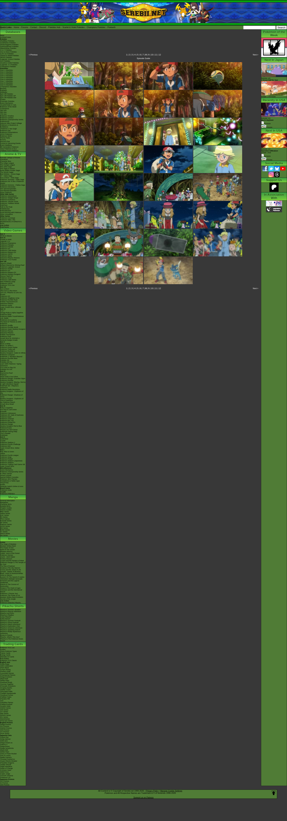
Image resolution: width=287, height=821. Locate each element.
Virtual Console (5, 475)
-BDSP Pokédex (6, 57)
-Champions (4, 109)
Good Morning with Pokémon (10, 212)
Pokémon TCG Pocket (8, 260)
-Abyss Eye (4, 737)
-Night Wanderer (6, 766)
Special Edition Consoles (9, 477)
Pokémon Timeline (7, 116)
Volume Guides (5, 510)
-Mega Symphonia (7, 748)
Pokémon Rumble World (9, 327)
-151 (1, 701)
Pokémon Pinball (6, 459)
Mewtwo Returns (6, 551)
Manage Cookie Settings (171, 791)
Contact (33, 27)
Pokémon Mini (5, 446)
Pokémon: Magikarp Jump (9, 298)
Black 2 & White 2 (6, 346)
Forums (24, 27)
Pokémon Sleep (6, 256)
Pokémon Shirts (6, 136)
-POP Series (4, 734)
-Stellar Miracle (5, 765)
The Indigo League (7, 163)
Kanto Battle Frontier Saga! (10, 170)
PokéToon (4, 205)
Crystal (2, 441)
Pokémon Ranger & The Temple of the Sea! (12, 563)
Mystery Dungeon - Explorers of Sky (11, 392)
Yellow (2, 453)
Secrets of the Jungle (8, 599)
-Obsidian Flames (6, 702)
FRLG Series (5, 519)
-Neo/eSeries (5, 719)
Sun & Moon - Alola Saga (9, 178)
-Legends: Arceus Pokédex (10, 59)
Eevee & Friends (6, 635)
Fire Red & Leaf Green (8, 409)
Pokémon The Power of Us (10, 595)
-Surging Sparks (6, 688)
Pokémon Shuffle (6, 325)
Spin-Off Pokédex (6, 94)
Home (16, 27)
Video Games (13, 230)
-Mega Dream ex (6, 743)
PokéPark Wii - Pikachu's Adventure (9, 387)
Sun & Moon (4, 289)
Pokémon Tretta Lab (7, 349)
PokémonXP (4, 121)
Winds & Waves (6, 236)
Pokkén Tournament (7, 335)
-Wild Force (4, 772)
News (2, 35)
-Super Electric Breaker (8, 761)
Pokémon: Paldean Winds (9, 203)
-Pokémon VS (5, 777)
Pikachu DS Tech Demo (9, 430)
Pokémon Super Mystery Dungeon (12, 329)
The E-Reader (5, 433)
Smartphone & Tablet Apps (10, 481)
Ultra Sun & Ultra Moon (8, 291)
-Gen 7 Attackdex (6, 81)
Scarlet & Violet (5, 239)
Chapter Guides (6, 508)
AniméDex (4, 159)
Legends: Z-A (5, 241)
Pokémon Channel (7, 419)
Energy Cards (5, 655)
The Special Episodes (8, 189)
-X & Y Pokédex (6, 50)
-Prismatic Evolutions (8, 686)
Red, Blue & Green (7, 452)
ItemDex (3, 88)
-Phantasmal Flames (7, 675)
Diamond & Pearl (6, 373)
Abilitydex (3, 92)
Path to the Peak (6, 207)
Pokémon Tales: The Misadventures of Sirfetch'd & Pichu (11, 221)
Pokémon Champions (8, 243)
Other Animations (6, 214)
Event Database (6, 145)
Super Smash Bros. (7, 466)
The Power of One (7, 548)
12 (160, 55)
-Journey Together (6, 684)
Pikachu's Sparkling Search (10, 630)
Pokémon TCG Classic (8, 660)
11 (156, 55)
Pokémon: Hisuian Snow (9, 201)
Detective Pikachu (6, 303)
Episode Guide (143, 58)
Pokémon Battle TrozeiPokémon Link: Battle (12, 317)
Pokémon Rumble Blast (8, 358)
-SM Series (4, 710)
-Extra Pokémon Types (8, 651)
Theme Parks (5, 138)
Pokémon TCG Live (7, 285)
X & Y (2, 311)
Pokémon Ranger (6, 424)
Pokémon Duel (5, 336)
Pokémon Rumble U (7, 351)
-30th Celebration (6, 666)
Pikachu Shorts (13, 606)
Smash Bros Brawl (7, 404)
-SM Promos (4, 730)
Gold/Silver (4, 439)
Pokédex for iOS (6, 369)
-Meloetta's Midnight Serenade (11, 579)
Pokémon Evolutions (7, 200)
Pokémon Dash (6, 417)
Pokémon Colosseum (8, 413)
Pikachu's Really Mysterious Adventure (10, 632)
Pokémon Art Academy (8, 320)
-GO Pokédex (5, 61)
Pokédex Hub (54, 27)
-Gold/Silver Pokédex (8, 43)
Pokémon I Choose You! (9, 593)
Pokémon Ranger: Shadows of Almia (11, 396)
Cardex (2, 99)
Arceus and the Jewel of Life (10, 570)
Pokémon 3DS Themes (8, 479)
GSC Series (4, 515)
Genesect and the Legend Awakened (9, 581)
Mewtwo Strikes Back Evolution (11, 597)
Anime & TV (13, 154)
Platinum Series (6, 524)
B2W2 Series (5, 530)
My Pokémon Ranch (7, 402)
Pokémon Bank (5, 314)
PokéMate (4, 435)
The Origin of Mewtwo (8, 544)
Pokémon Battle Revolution (10, 389)
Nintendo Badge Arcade (9, 340)
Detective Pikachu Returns (10, 258)
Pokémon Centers (6, 118)
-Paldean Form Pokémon (9, 151)
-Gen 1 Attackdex (6, 70)
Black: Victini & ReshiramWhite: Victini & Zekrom (11, 574)
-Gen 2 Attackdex (6, 72)
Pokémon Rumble (6, 380)
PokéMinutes (5, 209)
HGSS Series (5, 526)
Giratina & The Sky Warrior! (10, 568)
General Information (7, 501)
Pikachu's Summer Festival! (10, 621)
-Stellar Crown (5, 690)
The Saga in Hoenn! (7, 169)
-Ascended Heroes (7, 673)
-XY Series (4, 712)
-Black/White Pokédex (8, 48)
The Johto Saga (6, 167)
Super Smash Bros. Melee (9, 448)
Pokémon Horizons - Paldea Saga (12, 185)
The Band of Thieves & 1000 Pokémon (10, 323)
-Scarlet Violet (5, 706)
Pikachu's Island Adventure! (10, 624)
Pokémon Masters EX (8, 252)
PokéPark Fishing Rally (8, 431)
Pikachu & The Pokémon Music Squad (11, 640)
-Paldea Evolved (6, 704)
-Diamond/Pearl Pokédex (9, 46)
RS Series (4, 517)
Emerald (3, 411)
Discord (42, 27)
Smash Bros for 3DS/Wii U (10, 338)
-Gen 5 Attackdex (6, 77)
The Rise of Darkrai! (7, 566)
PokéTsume (4, 227)
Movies (13, 538)
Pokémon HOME (6, 269)
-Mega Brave (5, 746)
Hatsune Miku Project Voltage (11, 123)
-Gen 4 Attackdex (6, 76)
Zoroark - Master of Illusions (10, 572)
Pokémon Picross (6, 331)
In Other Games (6, 473)
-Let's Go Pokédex (7, 54)
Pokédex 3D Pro (6, 362)
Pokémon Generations (8, 196)
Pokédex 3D (4, 360)
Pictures (266, 127)
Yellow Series (5, 513)
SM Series (4, 535)
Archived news (5, 37)
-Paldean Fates (5, 697)
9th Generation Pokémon (9, 147)
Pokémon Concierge (7, 218)
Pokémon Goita (6, 490)
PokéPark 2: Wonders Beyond (11, 356)
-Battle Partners (6, 757)
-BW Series (4, 713)
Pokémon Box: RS (7, 420)
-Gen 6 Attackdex (6, 79)
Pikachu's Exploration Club (10, 626)
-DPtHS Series (5, 715)
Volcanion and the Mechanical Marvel (11, 591)
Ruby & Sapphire (6, 408)
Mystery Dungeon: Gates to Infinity (12, 353)
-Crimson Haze (5, 770)
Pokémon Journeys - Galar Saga (12, 179)
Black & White (5, 344)
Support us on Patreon (143, 797)
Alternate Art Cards (7, 657)
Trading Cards (13, 644)
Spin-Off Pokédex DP (8, 96)
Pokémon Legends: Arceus (10, 267)
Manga (13, 497)
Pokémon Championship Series (11, 119)
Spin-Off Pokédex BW (8, 98)
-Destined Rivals (6, 682)
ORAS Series (5, 533)
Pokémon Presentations (9, 132)
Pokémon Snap (6, 457)
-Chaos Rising (5, 670)
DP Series (4, 523)
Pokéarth (111, 27)
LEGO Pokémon (6, 134)
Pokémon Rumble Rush (9, 300)
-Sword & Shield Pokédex (9, 56)
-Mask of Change (6, 768)
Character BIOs (6, 504)
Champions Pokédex (96, 27)
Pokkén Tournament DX (9, 302)
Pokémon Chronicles (7, 187)
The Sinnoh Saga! (6, 172)
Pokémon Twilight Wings (9, 198)
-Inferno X (4, 744)
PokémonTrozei (6, 428)
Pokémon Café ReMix (8, 250)
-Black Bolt (4, 679)
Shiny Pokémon (6, 192)
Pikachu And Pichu (7, 613)
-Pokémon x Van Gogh (8, 129)
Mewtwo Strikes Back (8, 546)
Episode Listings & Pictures (10, 158)
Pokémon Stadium (7, 463)
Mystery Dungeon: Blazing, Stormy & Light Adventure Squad (13, 383)
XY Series (4, 532)
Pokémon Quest (6, 305)
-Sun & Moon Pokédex (8, 52)
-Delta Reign (4, 664)
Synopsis (266, 156)
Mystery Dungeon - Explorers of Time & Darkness (11, 399)
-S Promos (4, 783)
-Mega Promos (5, 724)
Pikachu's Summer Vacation (10, 610)
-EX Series (4, 717)
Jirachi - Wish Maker (7, 557)
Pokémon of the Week (8, 107)
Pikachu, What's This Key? (10, 637)
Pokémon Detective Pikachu (10, 603)
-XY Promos (4, 732)
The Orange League (7, 165)
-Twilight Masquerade (8, 693)
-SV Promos (4, 726)
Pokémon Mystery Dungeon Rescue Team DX (10, 275)
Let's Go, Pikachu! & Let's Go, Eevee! (11, 293)
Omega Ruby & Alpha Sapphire (11, 313)
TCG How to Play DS (8, 367)
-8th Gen (3, 112)
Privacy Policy (152, 791)
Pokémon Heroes (6, 555)
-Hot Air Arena (5, 755)
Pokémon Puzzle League (9, 455)
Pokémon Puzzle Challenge (10, 444)
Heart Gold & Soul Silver (9, 377)
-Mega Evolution (6, 677)
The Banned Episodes (8, 190)
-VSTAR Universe (6, 776)
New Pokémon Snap (7, 282)
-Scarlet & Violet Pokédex (9, 63)
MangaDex (4, 502)
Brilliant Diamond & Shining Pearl (12, 265)
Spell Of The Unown (7, 550)
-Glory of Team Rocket (8, 754)
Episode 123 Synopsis (267, 121)
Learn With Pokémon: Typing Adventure (10, 365)
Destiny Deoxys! (6, 559)
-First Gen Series (6, 721)
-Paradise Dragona (7, 763)
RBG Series (4, 512)
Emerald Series (6, 521)
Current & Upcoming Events (10, 143)
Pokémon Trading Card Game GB (12, 464)
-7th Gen (3, 114)
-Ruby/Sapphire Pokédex (9, 45)
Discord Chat (5, 141)
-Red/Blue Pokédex (7, 41)
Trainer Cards (5, 653)
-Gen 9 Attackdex (6, 85)
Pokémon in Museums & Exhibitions (9, 126)
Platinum (3, 375)
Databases (13, 31)
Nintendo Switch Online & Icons (11, 486)
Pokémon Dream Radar (9, 347)
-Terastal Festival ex (7, 759)
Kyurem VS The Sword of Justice (12, 577)
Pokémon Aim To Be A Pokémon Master (12, 182)
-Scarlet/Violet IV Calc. (8, 105)
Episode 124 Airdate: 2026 (269, 151)
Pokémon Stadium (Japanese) (11, 461)
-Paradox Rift (5, 699)
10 (152, 55)
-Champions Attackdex (8, 87)
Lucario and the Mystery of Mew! (12, 561)
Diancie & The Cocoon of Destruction (9, 585)
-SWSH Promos (6, 728)
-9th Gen (3, 110)
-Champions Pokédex (8, 66)
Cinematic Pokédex (7, 101)
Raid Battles (4, 659)
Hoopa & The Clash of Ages (10, 588)
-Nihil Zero (4, 741)
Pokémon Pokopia (7, 245)
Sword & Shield (6, 263)
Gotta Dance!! (5, 619)
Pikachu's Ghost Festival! (9, 622)
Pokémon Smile (6, 278)
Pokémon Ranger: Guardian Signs (12, 378)
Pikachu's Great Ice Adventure (11, 628)
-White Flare (4, 680)
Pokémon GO (5, 249)
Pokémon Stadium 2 (7, 442)
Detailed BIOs (5, 506)
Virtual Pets (4, 483)
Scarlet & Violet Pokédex (73, 27)
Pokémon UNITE (6, 254)
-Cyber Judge (5, 774)
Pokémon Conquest (7, 355)
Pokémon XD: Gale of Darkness (12, 415)
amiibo (2, 484)
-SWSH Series (5, 708)
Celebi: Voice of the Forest (10, 553)
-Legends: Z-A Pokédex (8, 65)
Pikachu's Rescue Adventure (10, 611)
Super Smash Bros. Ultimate (10, 307)
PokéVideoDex (5, 211)
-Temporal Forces (6, 695)
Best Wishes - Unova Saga (10, 174)
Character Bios (5, 161)
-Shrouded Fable (6, 691)
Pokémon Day (5, 130)
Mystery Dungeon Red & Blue (11, 426)
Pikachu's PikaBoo (7, 615)
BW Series (4, 528)
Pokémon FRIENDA (7, 494)
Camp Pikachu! (5, 617)
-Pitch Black (4, 668)
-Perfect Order (5, 671)
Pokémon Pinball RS (7, 422)
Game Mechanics (6, 103)
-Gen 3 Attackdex (6, 74)
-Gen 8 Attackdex (6, 83)
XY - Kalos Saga (6, 176)
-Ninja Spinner (5, 739)
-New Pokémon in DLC (8, 149)
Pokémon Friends (6, 247)
